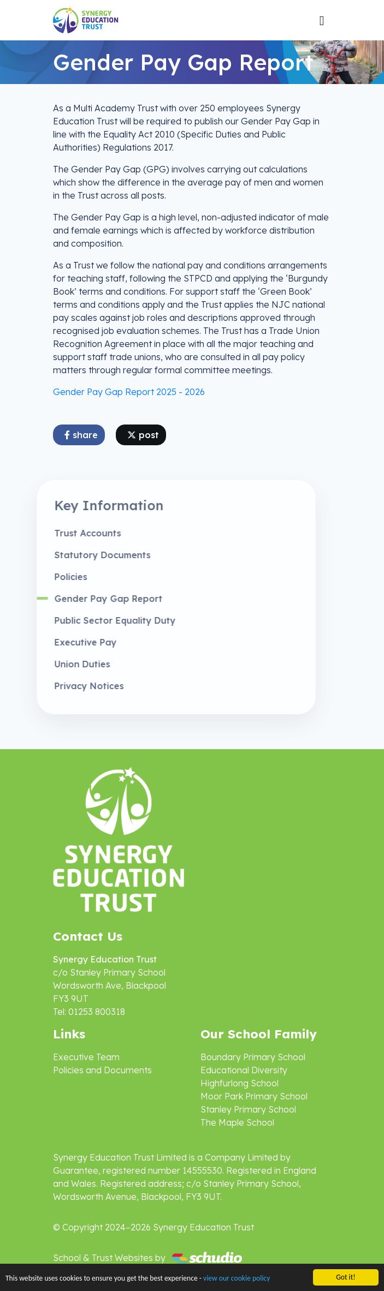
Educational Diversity (243, 1070)
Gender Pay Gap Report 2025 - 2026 (129, 391)
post (143, 434)
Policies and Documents (102, 1070)
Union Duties (64, 664)
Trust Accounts (69, 533)
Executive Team (86, 1056)
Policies (52, 576)
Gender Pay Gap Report (90, 598)
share (81, 434)
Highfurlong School (239, 1083)
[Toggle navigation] (322, 19)
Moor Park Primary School (254, 1096)
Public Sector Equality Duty (96, 620)
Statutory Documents (84, 554)
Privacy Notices (70, 685)
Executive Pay (67, 642)
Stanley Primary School (248, 1109)
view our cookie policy (236, 1279)
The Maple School (237, 1122)
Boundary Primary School (252, 1056)
